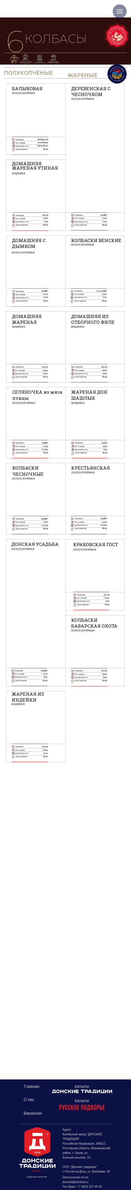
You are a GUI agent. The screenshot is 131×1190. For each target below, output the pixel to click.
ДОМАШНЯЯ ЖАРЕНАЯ (27, 319)
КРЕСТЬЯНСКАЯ (90, 468)
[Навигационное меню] (119, 11)
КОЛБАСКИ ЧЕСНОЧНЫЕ (28, 471)
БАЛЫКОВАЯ (27, 88)
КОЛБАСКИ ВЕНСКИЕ (96, 240)
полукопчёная (23, 92)
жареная (18, 326)
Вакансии (33, 1113)
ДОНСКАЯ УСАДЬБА (35, 544)
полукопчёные (82, 244)
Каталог (82, 1100)
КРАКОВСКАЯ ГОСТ (95, 544)
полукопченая (23, 252)
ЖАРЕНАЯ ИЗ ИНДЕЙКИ (28, 697)
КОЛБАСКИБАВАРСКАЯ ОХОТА (94, 623)
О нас (29, 1099)
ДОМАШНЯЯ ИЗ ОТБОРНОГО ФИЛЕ (92, 319)
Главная (31, 1086)
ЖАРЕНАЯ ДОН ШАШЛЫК (89, 395)
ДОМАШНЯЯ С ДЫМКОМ (29, 243)
